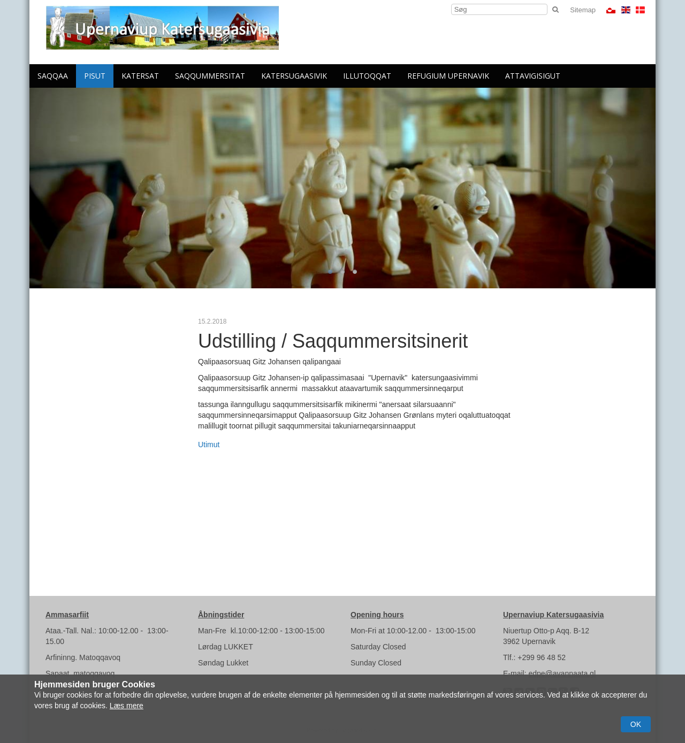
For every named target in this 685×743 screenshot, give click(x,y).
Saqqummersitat (210, 76)
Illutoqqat (367, 76)
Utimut (208, 444)
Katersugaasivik (294, 76)
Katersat (140, 76)
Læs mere (126, 705)
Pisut (94, 76)
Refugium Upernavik (448, 76)
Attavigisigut (532, 76)
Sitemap (583, 10)
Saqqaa (52, 76)
